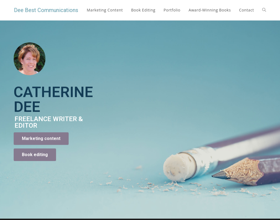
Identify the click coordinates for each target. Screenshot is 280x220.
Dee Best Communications (46, 10)
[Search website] (264, 10)
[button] (41, 152)
